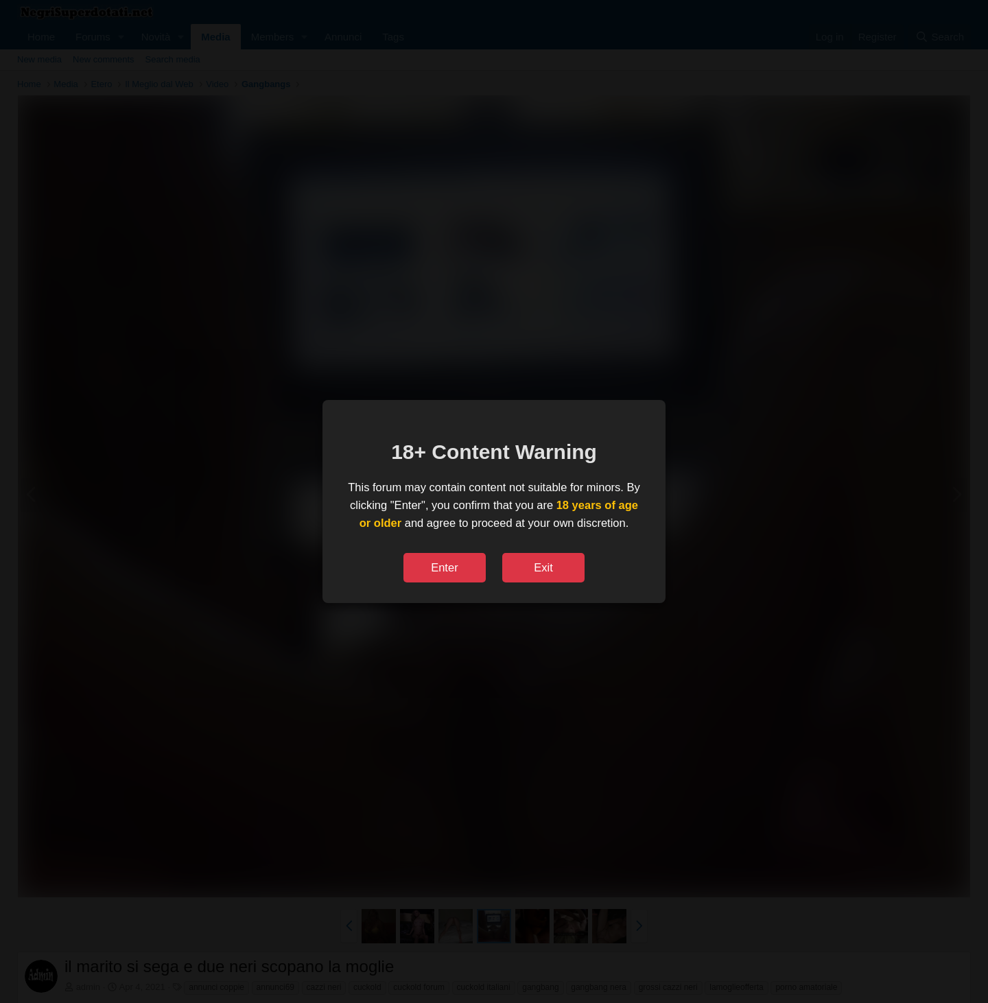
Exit (543, 567)
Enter (444, 567)
